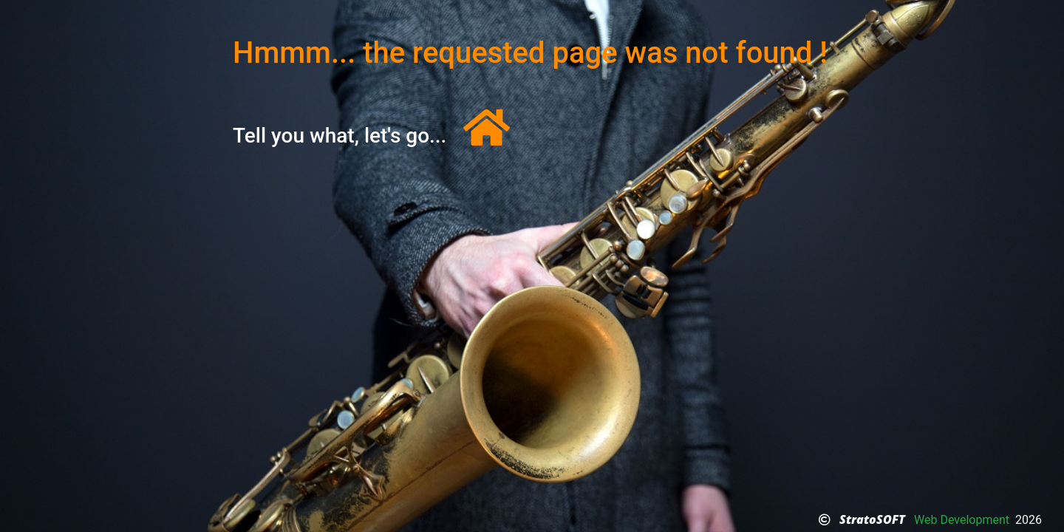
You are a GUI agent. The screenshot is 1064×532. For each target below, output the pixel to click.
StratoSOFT (872, 519)
